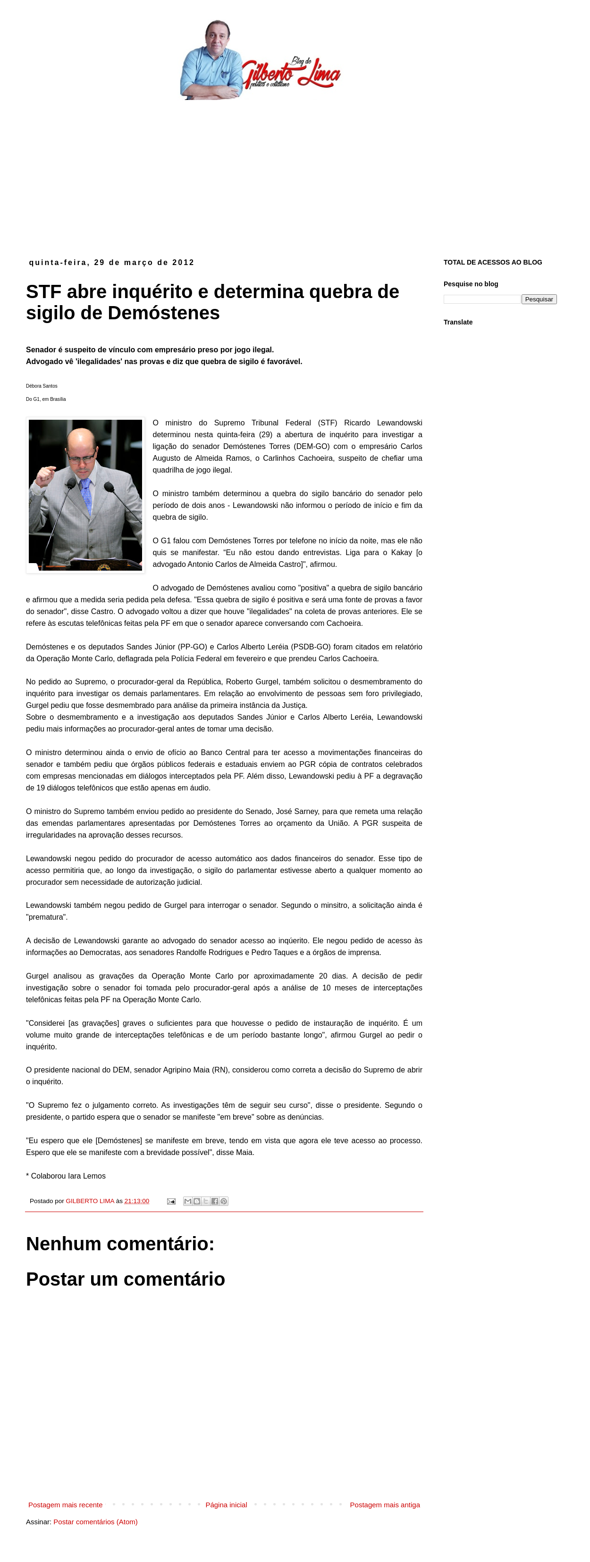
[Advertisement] (295, 171)
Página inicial (226, 1505)
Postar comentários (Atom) (95, 1522)
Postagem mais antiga (385, 1505)
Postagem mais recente (65, 1505)
